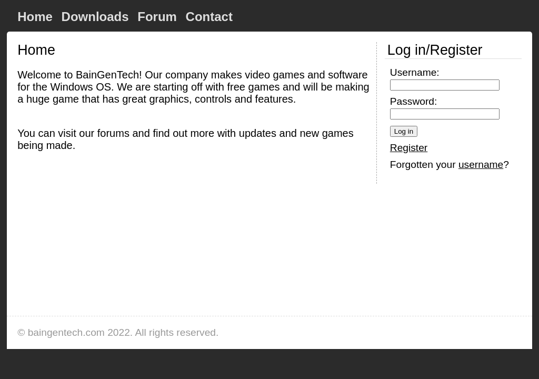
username (480, 164)
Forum (157, 16)
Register (408, 147)
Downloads (95, 16)
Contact (209, 16)
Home (35, 16)
